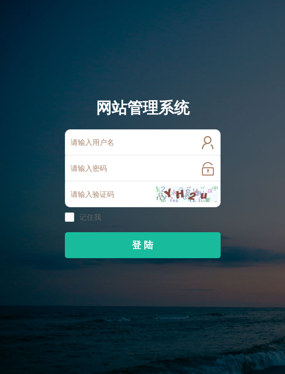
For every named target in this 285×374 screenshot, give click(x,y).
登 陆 (142, 245)
